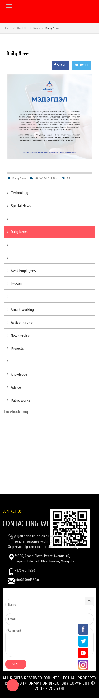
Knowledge (17, 374)
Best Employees (21, 270)
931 (69, 178)
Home (7, 28)
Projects (15, 348)
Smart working (20, 309)
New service (18, 335)
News (36, 28)
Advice (14, 387)
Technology (17, 192)
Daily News (19, 178)
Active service (20, 322)
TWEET (81, 65)
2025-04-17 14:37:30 (46, 178)
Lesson (14, 283)
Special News (19, 205)
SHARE (60, 65)
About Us (22, 28)
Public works (18, 400)
